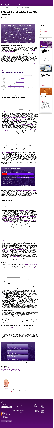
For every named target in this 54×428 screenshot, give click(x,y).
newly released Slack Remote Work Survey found (10, 218)
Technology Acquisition (22, 408)
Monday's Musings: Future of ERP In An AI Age (45, 75)
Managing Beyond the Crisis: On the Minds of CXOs (9, 367)
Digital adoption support (6, 217)
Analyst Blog (7, 7)
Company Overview (5, 411)
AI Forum (42, 406)
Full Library (15, 404)
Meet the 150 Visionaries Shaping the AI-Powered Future (45, 51)
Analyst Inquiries (22, 405)
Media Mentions (4, 413)
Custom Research (22, 407)
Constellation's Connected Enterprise (43, 405)
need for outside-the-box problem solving (21, 64)
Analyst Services (20, 5)
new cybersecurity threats (23, 63)
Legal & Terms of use (5, 417)
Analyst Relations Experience (43, 410)
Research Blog (15, 406)
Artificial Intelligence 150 (36, 410)
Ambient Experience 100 (36, 408)
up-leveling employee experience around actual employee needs (25, 216)
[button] (1, 19)
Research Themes (16, 409)
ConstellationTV (29, 405)
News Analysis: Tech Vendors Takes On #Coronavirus (10, 369)
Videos (27, 5)
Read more (12, 391)
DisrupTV (28, 404)
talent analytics (22, 133)
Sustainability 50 (36, 411)
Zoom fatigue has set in (8, 129)
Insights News (49, 404)
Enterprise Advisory (21, 412)
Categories (42, 34)
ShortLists (14, 407)
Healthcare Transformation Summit (43, 408)
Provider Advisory (22, 406)
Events (38, 5)
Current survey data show (24, 210)
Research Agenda (16, 405)
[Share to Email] (5, 19)
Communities (32, 5)
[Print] (7, 19)
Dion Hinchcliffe (6, 388)
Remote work (11, 56)
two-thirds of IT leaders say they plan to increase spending (23, 124)
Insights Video (29, 406)
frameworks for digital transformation (14, 327)
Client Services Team (5, 416)
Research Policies (16, 410)
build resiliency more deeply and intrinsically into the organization (14, 117)
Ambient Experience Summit (42, 412)
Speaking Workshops (22, 410)
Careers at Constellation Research (7, 414)
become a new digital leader (14, 256)
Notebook (48, 407)
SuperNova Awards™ (35, 407)
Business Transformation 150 (36, 405)
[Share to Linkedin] (4, 19)
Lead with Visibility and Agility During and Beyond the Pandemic (12, 370)
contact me (9, 362)
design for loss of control (17, 120)
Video (48, 408)
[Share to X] (2, 19)
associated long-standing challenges (27, 55)
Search (49, 5)
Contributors (15, 408)
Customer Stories (49, 405)
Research (14, 5)
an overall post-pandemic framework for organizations (26, 190)
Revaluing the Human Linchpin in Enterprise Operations (45, 98)
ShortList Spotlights (28, 407)
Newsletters (49, 406)
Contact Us (3, 415)
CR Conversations (29, 408)
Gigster (8, 251)
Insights (44, 5)
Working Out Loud (8, 209)
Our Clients (3, 412)
